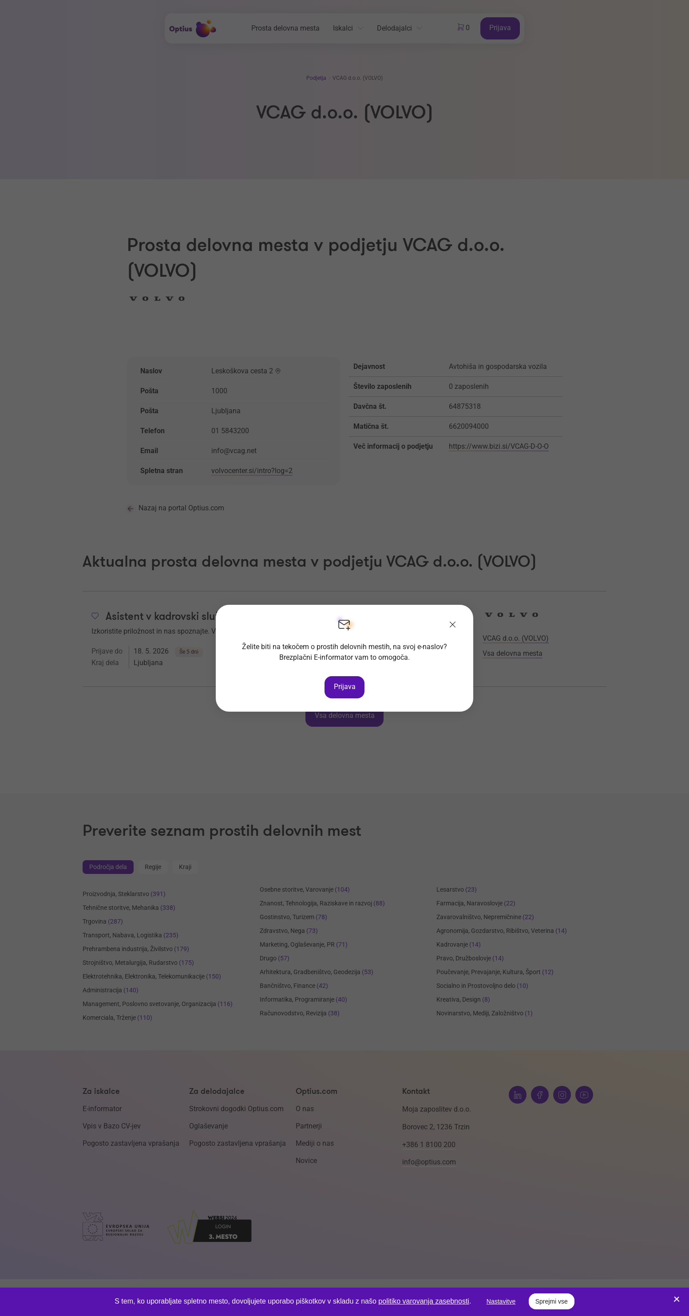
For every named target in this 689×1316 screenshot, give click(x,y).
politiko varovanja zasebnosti (423, 1301)
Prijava (345, 686)
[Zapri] (453, 625)
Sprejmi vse (551, 1301)
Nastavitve (501, 1301)
